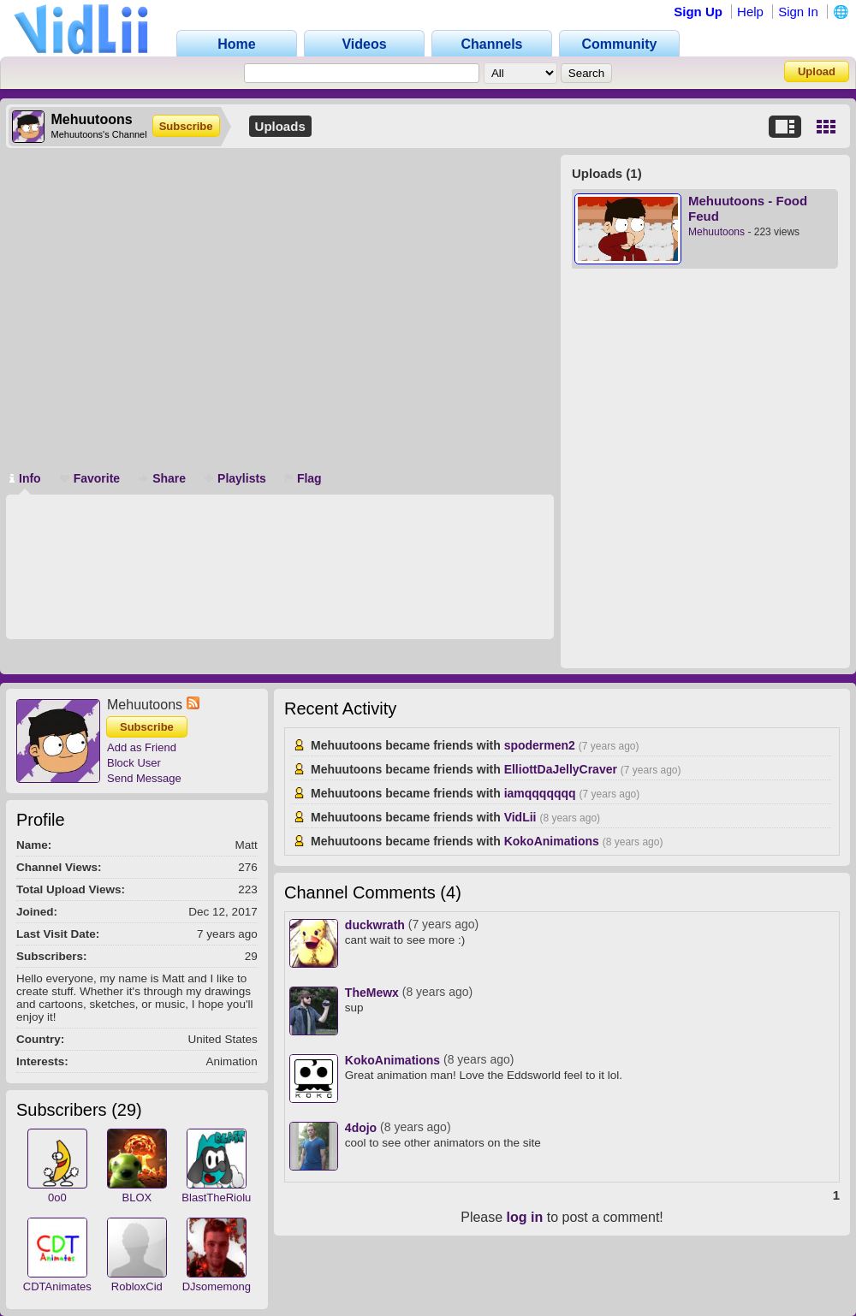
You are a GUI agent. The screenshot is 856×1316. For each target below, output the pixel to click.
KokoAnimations (551, 841)
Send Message (144, 778)
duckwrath (375, 925)
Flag (303, 478)
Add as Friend (141, 747)
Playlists (235, 478)
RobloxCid (137, 1286)
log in (525, 1217)
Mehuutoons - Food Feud (747, 208)
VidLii (520, 817)
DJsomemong (216, 1286)
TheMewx (372, 992)
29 (126, 1109)
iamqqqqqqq (540, 793)
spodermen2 (539, 745)
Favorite (90, 478)
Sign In (798, 11)
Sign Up (698, 11)
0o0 (57, 1197)
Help (750, 11)
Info (25, 478)
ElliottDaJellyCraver (560, 769)
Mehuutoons (716, 232)
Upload (816, 71)
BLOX (137, 1197)
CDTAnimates (57, 1286)
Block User (134, 762)
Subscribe (186, 126)
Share (162, 478)
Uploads (280, 126)
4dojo (361, 1128)
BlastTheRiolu (216, 1197)
